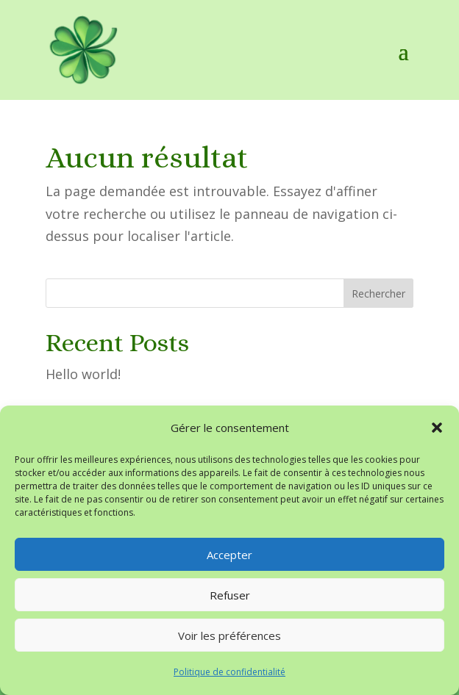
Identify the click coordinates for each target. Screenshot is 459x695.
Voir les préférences (229, 635)
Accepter (229, 554)
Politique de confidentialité (229, 672)
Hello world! (83, 374)
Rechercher (378, 293)
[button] (437, 427)
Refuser (230, 595)
